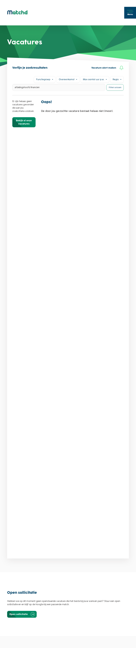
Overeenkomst (66, 79)
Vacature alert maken (107, 68)
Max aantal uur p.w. (93, 79)
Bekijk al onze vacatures (24, 122)
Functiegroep (43, 79)
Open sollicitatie (21, 614)
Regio (116, 79)
